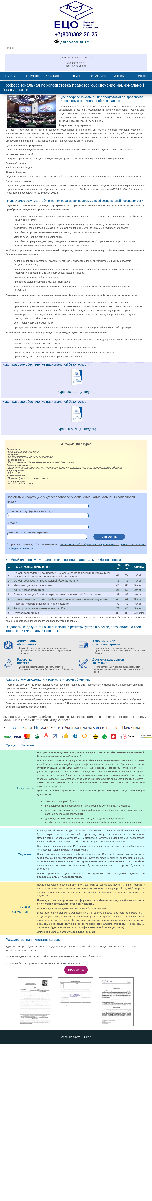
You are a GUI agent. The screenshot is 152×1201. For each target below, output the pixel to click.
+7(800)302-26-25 (76, 63)
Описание (11, 76)
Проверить (76, 969)
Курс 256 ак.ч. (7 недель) (76, 392)
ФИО (10, 501)
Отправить (109, 536)
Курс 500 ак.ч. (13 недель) (76, 429)
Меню (10, 47)
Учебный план (54, 76)
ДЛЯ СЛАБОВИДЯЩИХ (71, 42)
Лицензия (120, 76)
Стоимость (32, 76)
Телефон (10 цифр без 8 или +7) (29, 511)
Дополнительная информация (28, 532)
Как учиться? (98, 76)
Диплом (76, 76)
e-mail (11, 523)
